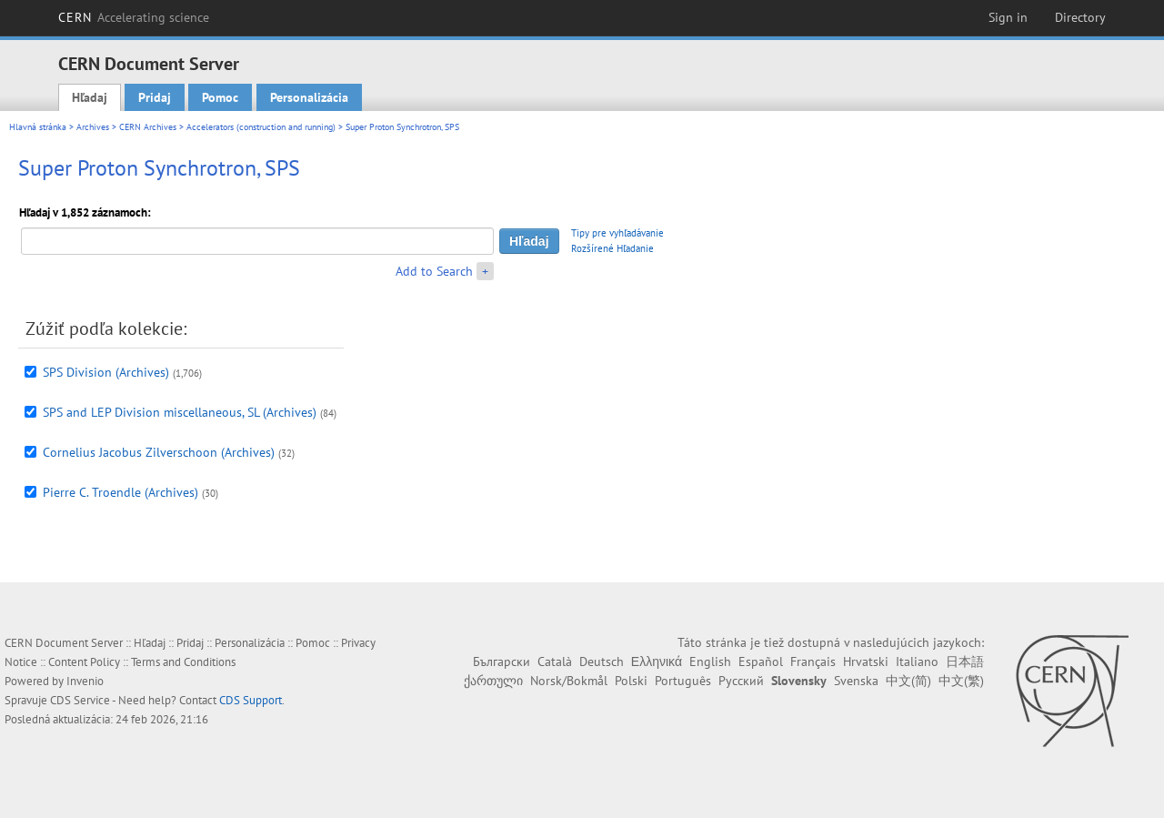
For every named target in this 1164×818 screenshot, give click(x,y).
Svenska (856, 680)
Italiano (917, 661)
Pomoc (220, 97)
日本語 (965, 661)
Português (683, 680)
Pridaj (154, 97)
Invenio (85, 681)
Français (813, 661)
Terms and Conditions (183, 662)
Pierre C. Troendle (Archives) (120, 492)
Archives (92, 127)
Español (760, 661)
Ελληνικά (656, 661)
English (710, 661)
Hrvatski (865, 661)
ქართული (493, 680)
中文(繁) (961, 680)
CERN (133, 17)
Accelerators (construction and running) (261, 127)
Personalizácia (309, 97)
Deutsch (601, 661)
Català (554, 661)
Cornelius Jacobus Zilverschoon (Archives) (159, 452)
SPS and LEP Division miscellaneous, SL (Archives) (179, 412)
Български (501, 661)
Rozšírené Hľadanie (612, 248)
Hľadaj (89, 97)
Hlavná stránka (37, 127)
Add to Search (434, 271)
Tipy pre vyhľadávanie (617, 233)
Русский (741, 680)
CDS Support (250, 700)
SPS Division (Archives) (106, 372)
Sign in (1008, 17)
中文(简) (908, 680)
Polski (631, 680)
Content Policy (84, 662)
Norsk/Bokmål (568, 680)
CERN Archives (147, 127)
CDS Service (80, 700)
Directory (1080, 17)
